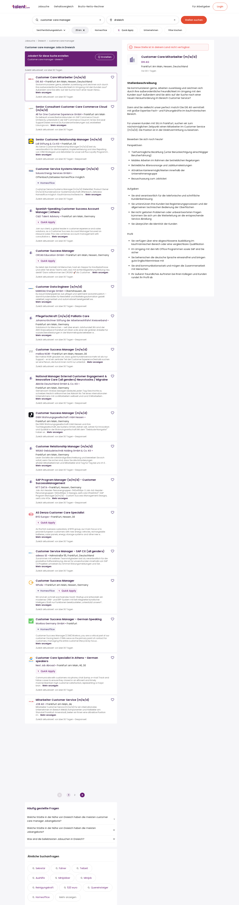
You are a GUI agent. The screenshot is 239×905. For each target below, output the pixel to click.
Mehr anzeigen (67, 897)
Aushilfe (40, 878)
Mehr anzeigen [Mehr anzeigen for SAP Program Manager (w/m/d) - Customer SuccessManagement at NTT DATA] (60, 495)
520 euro (72, 887)
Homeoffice (43, 897)
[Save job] (112, 74)
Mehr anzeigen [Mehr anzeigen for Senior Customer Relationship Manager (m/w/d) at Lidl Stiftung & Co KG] (43, 152)
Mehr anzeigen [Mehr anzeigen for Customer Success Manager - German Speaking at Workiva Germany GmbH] (43, 640)
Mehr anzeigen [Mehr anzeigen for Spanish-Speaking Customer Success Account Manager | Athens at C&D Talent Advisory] (60, 233)
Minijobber (64, 878)
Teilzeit (84, 868)
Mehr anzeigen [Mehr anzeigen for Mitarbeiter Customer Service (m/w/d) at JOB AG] (48, 712)
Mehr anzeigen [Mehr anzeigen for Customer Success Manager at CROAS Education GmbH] (100, 269)
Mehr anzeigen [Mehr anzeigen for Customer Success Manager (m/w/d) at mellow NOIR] (95, 359)
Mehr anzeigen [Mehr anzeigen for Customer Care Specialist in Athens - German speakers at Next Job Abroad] (50, 682)
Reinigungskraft (45, 887)
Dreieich (42, 41)
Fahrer (62, 868)
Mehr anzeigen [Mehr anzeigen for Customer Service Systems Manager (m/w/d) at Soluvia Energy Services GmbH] (93, 191)
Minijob (88, 878)
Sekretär (40, 868)
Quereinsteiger (99, 887)
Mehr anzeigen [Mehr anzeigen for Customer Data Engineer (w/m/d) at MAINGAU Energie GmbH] (43, 299)
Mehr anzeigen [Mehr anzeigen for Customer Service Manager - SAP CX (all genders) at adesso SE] (43, 563)
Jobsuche (30, 41)
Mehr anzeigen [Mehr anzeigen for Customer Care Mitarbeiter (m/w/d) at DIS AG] (43, 89)
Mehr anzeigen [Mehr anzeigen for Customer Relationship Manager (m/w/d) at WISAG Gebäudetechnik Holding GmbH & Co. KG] (43, 462)
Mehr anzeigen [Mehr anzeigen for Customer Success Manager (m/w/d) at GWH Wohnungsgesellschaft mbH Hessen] (55, 429)
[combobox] (68, 20)
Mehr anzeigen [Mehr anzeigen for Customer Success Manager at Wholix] (43, 602)
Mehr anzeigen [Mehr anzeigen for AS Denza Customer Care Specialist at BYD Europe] (43, 534)
